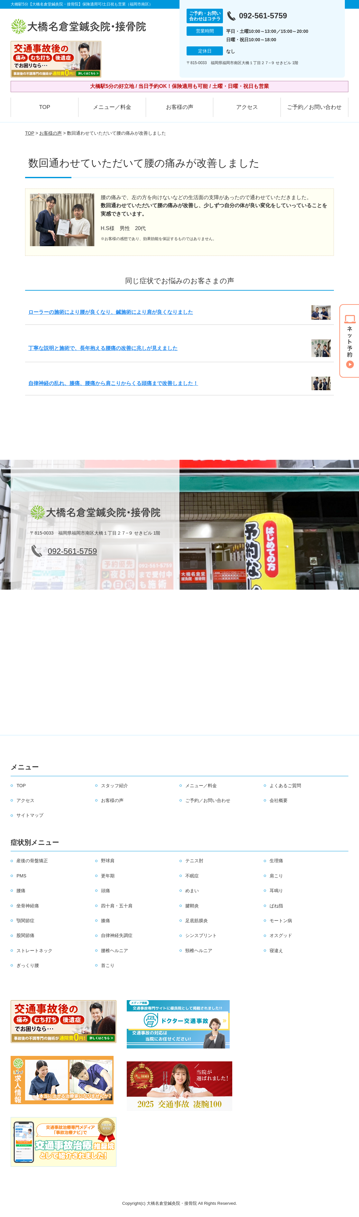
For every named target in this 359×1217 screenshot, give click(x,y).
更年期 (108, 875)
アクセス (247, 107)
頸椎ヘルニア (198, 950)
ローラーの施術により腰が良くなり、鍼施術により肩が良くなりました (110, 312)
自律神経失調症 (117, 935)
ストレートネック (34, 950)
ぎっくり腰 (27, 965)
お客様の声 (179, 107)
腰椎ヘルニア (114, 950)
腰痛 (20, 890)
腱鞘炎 (192, 905)
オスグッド (281, 935)
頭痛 (105, 890)
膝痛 (105, 920)
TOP (44, 107)
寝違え (276, 950)
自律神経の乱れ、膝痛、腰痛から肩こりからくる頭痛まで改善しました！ (113, 383)
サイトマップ (29, 815)
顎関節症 (25, 920)
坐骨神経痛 (27, 905)
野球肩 (108, 860)
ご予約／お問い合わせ (314, 107)
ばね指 (276, 905)
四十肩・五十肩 (117, 905)
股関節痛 (25, 935)
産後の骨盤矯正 (32, 860)
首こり (108, 965)
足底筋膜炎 (196, 920)
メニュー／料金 (112, 107)
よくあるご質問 (285, 785)
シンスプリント (201, 935)
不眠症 (192, 875)
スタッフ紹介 (114, 785)
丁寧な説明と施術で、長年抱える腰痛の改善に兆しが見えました (103, 348)
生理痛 (276, 860)
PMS (21, 875)
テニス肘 (194, 860)
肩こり (276, 875)
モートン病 (281, 920)
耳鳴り (276, 890)
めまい (192, 890)
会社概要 (279, 800)
